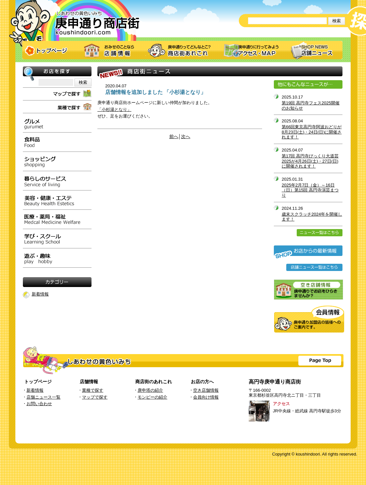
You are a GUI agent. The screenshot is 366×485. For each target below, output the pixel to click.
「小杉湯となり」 (114, 109)
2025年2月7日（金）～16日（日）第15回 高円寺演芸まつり (310, 190)
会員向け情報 (206, 397)
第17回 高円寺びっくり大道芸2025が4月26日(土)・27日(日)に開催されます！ (310, 161)
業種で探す (92, 390)
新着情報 (40, 294)
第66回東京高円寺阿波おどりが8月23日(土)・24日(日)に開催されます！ (311, 131)
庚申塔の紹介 (150, 390)
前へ (173, 136)
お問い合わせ (39, 403)
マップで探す (95, 397)
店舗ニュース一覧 (43, 397)
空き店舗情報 (206, 390)
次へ (185, 136)
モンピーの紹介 (152, 397)
